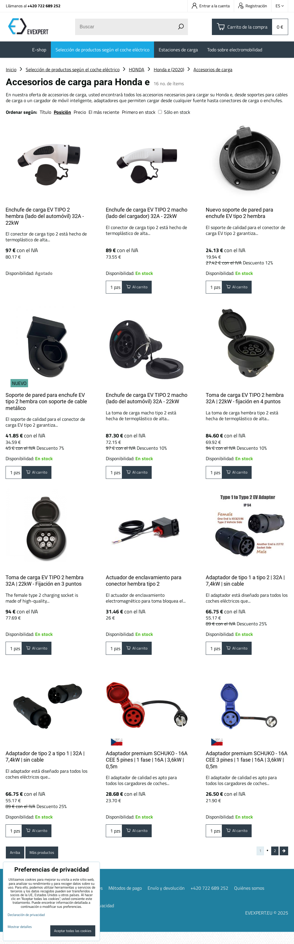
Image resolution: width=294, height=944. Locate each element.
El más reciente (104, 112)
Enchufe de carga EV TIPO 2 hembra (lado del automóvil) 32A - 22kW (45, 216)
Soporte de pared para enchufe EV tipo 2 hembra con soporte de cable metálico (46, 401)
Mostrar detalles (20, 927)
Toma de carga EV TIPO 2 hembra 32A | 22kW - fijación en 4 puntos (245, 398)
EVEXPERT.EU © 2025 (266, 924)
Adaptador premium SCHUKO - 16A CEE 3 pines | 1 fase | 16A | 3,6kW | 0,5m (247, 765)
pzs (114, 288)
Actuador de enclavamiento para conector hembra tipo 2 (143, 583)
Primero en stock (138, 112)
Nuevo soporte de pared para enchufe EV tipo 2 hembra (239, 213)
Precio (80, 112)
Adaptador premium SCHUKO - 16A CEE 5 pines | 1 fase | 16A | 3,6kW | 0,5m (147, 765)
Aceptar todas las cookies (72, 930)
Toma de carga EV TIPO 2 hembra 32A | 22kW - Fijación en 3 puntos (45, 583)
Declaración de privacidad (26, 914)
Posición (62, 112)
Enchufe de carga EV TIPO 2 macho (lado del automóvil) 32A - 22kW (146, 398)
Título (45, 112)
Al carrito (140, 288)
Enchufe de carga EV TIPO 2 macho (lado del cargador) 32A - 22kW (146, 213)
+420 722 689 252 (43, 6)
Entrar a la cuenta (211, 6)
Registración (252, 6)
